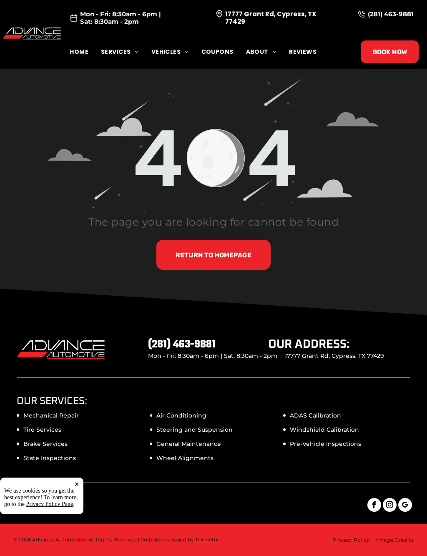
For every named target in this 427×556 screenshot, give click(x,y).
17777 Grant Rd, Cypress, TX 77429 (270, 18)
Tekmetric (207, 539)
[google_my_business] (405, 506)
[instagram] (390, 506)
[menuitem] (85, 51)
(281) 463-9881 (391, 14)
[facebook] (374, 506)
